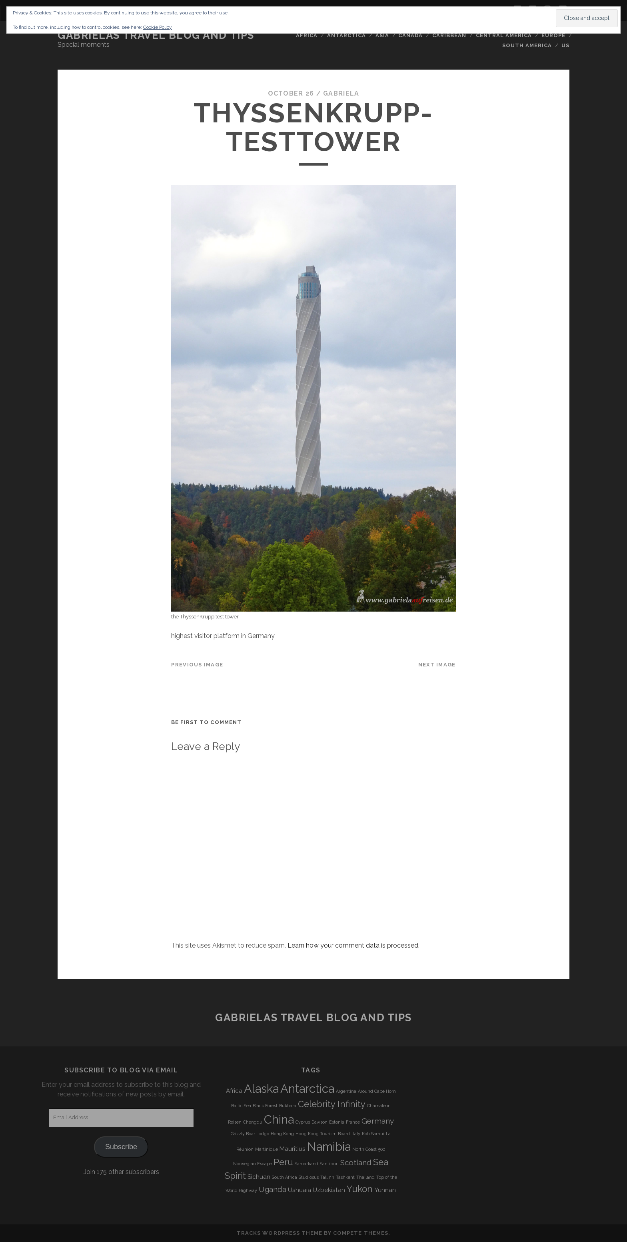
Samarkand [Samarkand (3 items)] (306, 1163)
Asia (382, 35)
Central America (504, 35)
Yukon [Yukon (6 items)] (360, 1189)
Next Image (437, 665)
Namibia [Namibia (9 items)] (329, 1147)
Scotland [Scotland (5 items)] (355, 1162)
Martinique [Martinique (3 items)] (266, 1149)
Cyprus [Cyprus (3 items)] (303, 1122)
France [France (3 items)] (353, 1122)
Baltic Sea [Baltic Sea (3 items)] (241, 1105)
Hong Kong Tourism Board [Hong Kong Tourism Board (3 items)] (323, 1133)
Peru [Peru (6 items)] (283, 1162)
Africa (306, 35)
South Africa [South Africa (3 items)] (284, 1177)
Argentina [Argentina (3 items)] (346, 1091)
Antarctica (346, 35)
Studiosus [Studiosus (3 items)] (309, 1177)
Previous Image (197, 665)
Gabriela (341, 93)
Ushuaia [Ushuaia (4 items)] (299, 1190)
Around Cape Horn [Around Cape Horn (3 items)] (377, 1091)
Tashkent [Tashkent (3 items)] (345, 1177)
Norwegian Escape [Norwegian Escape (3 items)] (252, 1163)
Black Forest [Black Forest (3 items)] (265, 1105)
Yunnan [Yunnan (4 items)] (385, 1190)
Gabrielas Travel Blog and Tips (156, 35)
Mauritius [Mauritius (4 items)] (293, 1148)
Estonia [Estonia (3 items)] (336, 1122)
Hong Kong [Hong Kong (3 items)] (282, 1133)
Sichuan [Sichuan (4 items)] (259, 1176)
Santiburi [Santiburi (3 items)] (329, 1163)
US (565, 45)
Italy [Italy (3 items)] (355, 1133)
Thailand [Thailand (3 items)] (365, 1177)
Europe (553, 35)
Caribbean (449, 35)
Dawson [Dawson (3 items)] (319, 1122)
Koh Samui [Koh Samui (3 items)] (373, 1133)
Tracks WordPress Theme (279, 1233)
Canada (410, 35)
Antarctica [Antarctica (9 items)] (307, 1089)
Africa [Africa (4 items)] (234, 1090)
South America (527, 45)
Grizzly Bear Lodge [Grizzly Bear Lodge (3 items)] (250, 1133)
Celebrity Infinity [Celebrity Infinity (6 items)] (331, 1104)
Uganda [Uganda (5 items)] (272, 1189)
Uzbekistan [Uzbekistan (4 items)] (329, 1190)
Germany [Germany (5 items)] (377, 1120)
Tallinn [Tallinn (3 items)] (327, 1177)
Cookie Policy (157, 27)
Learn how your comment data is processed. (353, 945)
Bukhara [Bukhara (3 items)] (287, 1105)
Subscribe (121, 1147)
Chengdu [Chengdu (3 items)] (252, 1122)
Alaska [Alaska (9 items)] (261, 1089)
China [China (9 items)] (279, 1119)
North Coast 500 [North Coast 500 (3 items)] (368, 1149)
